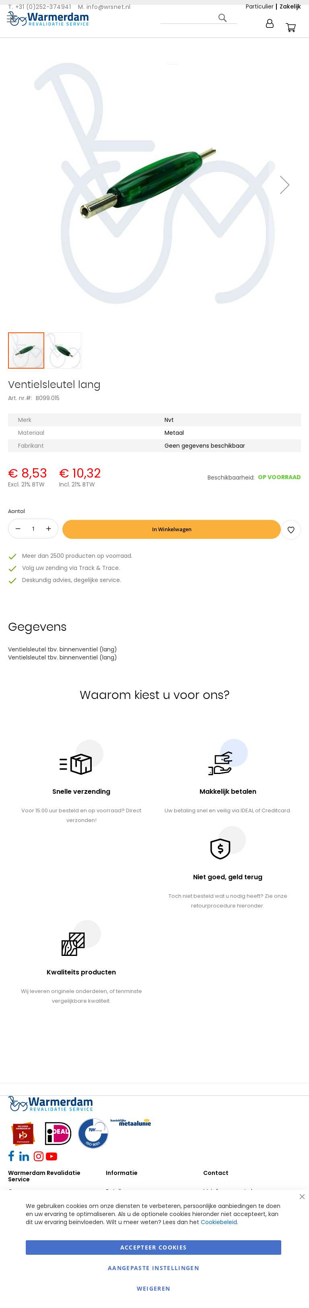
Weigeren (154, 1288)
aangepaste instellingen (153, 1268)
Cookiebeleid (219, 1222)
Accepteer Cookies (153, 1247)
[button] (285, 185)
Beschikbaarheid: (231, 478)
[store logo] (48, 18)
